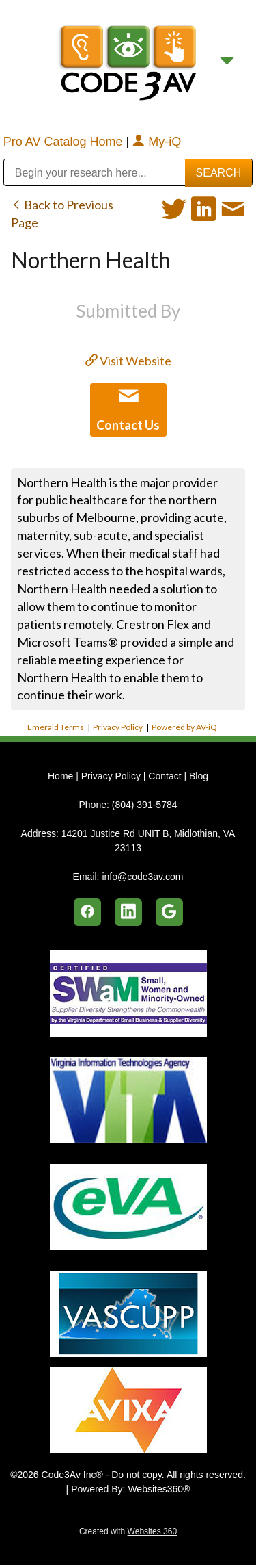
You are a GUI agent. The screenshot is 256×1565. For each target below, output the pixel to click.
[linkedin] (128, 912)
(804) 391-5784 (144, 804)
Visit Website (128, 360)
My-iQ (156, 141)
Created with (128, 1531)
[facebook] (87, 912)
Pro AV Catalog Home (64, 141)
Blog (198, 776)
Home (62, 776)
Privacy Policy (118, 727)
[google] (169, 912)
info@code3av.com (142, 876)
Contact (164, 776)
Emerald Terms (55, 727)
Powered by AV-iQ (184, 727)
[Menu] (227, 61)
